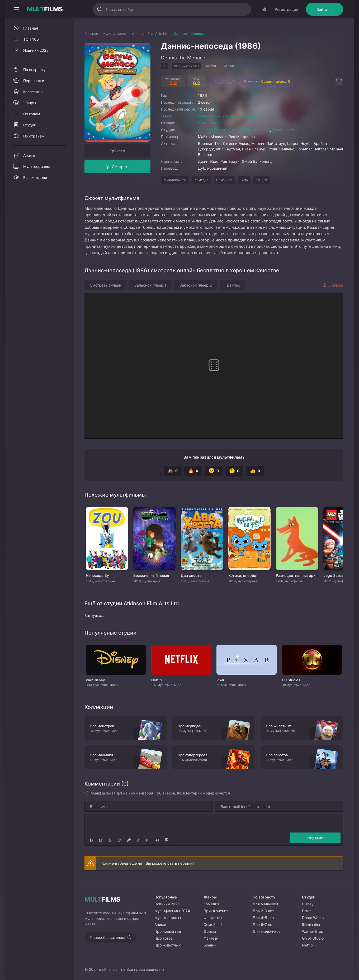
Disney (308, 904)
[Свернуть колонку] (16, 9)
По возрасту (34, 69)
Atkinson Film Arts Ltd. (217, 129)
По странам (34, 136)
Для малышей (265, 904)
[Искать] (100, 9)
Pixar (306, 910)
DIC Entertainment (254, 129)
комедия (230, 116)
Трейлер (117, 151)
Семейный (213, 924)
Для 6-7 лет (263, 924)
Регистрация (286, 9)
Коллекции (32, 91)
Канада (215, 123)
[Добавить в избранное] (339, 81)
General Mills (283, 129)
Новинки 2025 (36, 50)
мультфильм (209, 116)
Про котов (163, 938)
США (202, 123)
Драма (210, 931)
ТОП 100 (31, 39)
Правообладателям (107, 937)
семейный (249, 116)
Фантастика (214, 917)
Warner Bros (312, 931)
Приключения (216, 910)
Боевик (210, 945)
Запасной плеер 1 (150, 285)
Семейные (224, 180)
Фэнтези (211, 938)
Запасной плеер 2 (196, 285)
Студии (29, 125)
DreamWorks (313, 917)
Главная (30, 28)
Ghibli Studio (313, 938)
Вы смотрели (35, 177)
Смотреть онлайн (105, 285)
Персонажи (33, 80)
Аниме (29, 155)
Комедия (201, 180)
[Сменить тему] (264, 9)
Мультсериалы (175, 180)
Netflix (307, 945)
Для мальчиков (267, 931)
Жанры (29, 103)
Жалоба (332, 285)
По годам (31, 114)
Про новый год (167, 931)
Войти (322, 9)
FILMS (45, 9)
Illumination (311, 924)
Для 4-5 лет (263, 917)
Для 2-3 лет (263, 910)
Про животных (167, 945)
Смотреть (121, 166)
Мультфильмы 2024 (172, 910)
